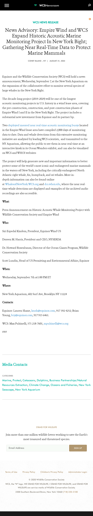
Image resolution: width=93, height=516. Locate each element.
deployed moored (19, 125)
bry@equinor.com (21, 315)
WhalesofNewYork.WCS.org (22, 184)
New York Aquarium (27, 389)
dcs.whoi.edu (52, 184)
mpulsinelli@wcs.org (56, 323)
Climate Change (39, 384)
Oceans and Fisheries (64, 384)
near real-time (38, 125)
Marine (6, 380)
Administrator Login (77, 472)
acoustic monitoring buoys (63, 125)
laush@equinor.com (43, 311)
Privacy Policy (29, 472)
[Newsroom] (46, 4)
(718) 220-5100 (70, 492)
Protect (17, 380)
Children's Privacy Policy (51, 472)
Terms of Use (11, 472)
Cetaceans (29, 380)
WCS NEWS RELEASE (45, 22)
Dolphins (42, 380)
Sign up (78, 448)
